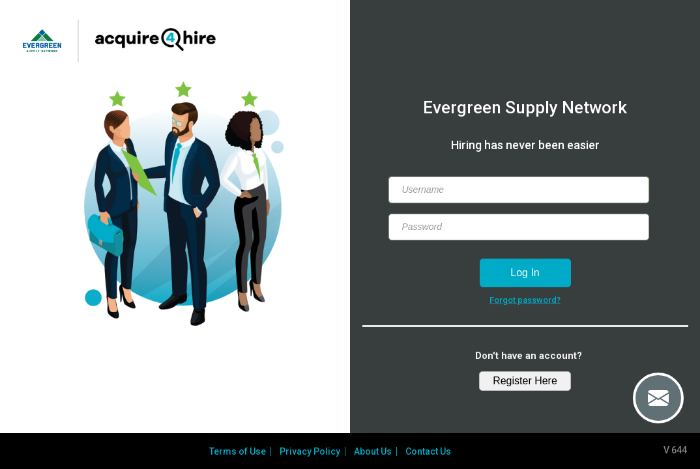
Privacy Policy (312, 451)
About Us (375, 451)
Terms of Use (239, 451)
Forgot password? (525, 300)
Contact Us (430, 451)
